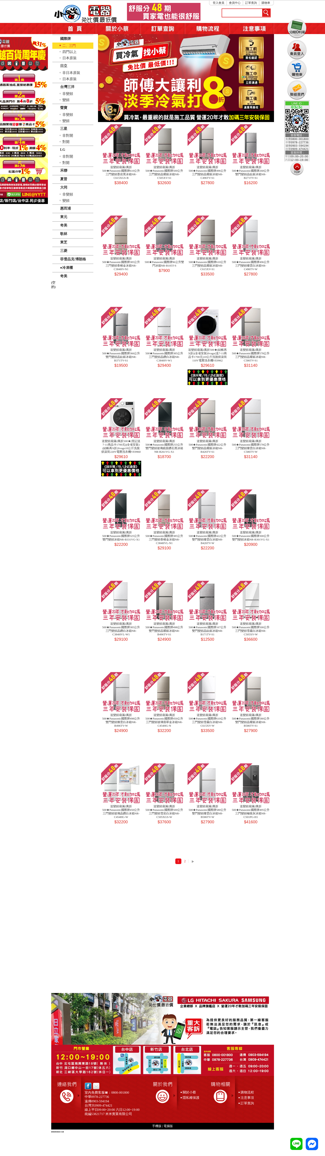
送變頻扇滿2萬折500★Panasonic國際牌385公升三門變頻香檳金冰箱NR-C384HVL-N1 (164, 538)
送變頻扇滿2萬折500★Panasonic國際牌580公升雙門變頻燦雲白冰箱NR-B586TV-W (208, 812)
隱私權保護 (191, 1097)
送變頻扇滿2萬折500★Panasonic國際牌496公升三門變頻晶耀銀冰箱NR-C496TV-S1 (208, 172)
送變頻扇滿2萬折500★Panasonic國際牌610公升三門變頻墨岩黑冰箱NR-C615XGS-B (121, 172)
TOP (296, 168)
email (95, 1086)
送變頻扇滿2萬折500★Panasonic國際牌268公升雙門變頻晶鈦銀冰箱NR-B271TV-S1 (251, 172)
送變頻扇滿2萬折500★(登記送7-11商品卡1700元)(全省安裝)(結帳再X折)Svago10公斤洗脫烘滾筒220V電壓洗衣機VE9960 (121, 446)
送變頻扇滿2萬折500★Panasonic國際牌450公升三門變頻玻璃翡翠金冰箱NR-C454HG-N (164, 720)
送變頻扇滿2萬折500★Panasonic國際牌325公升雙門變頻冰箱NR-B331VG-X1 (121, 536)
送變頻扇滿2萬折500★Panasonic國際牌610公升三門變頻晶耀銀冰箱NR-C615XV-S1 (208, 264)
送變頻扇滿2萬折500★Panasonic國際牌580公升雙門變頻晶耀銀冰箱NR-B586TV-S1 (251, 720)
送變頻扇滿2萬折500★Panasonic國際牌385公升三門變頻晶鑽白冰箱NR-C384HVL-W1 (121, 629)
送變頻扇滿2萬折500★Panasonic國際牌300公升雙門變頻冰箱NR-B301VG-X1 (251, 536)
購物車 (266, 2)
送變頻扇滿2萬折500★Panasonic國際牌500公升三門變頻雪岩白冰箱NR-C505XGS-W (164, 812)
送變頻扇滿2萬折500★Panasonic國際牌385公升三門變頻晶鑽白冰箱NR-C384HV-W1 (164, 355)
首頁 (73, 28)
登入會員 (218, 2)
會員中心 (235, 2)
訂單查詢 (251, 2)
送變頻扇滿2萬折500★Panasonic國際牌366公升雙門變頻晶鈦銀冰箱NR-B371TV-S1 (121, 355)
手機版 (156, 1126)
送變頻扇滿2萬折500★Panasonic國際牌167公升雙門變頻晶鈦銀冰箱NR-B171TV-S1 (208, 629)
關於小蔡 (118, 28)
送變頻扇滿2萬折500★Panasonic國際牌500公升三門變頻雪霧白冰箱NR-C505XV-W (251, 629)
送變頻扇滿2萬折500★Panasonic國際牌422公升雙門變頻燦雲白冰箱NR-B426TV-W (208, 538)
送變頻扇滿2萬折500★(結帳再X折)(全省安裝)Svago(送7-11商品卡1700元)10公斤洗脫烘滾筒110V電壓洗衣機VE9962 (207, 355)
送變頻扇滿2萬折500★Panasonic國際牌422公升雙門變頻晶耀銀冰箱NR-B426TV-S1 (208, 446)
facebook (88, 1086)
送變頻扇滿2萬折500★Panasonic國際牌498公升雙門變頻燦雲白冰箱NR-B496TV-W (121, 720)
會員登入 (296, 49)
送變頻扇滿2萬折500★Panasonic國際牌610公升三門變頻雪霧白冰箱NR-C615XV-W (208, 720)
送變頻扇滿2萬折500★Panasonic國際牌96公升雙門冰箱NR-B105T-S (164, 262)
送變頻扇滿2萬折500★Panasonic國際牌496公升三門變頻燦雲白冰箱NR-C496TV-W (251, 264)
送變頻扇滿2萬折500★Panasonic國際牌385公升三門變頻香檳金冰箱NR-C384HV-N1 (121, 264)
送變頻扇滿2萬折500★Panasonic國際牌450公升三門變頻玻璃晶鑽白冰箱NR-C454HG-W (121, 812)
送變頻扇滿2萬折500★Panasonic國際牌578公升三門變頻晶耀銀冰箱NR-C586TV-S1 (251, 355)
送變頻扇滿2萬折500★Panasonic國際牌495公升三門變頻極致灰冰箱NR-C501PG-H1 (251, 812)
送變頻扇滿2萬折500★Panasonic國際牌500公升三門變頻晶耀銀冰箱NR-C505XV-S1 (164, 172)
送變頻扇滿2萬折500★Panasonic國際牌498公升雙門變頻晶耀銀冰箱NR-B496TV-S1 (164, 629)
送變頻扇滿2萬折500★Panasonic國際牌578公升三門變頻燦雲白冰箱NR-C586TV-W (251, 446)
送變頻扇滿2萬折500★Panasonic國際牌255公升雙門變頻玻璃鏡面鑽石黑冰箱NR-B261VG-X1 (164, 446)
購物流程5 (207, 28)
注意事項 (251, 28)
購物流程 (247, 1092)
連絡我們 (296, 90)
